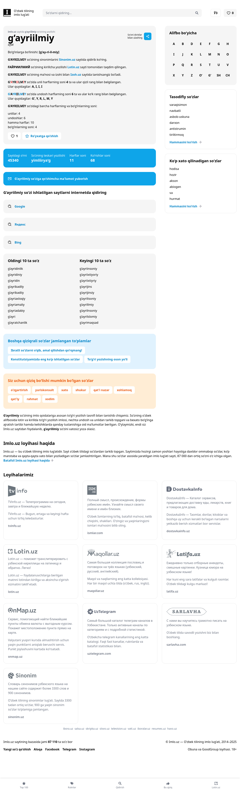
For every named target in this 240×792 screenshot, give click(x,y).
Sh (219, 75)
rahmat (32, 399)
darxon (174, 123)
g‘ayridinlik (15, 269)
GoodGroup (210, 749)
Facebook (52, 749)
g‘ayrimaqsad (89, 323)
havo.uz (172, 728)
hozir (173, 175)
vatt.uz (132, 728)
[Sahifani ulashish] (147, 36)
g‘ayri (11, 317)
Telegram (69, 749)
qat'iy (15, 399)
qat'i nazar (101, 390)
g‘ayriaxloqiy (16, 299)
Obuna (192, 749)
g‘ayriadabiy (16, 311)
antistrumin (178, 129)
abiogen (175, 187)
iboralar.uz (144, 728)
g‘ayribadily (16, 287)
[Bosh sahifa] (18, 12)
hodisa (174, 169)
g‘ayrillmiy (87, 305)
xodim (49, 399)
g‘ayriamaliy (16, 305)
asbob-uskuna (179, 117)
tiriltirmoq (177, 135)
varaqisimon (178, 105)
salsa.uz (79, 728)
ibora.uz (68, 728)
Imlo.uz (8, 429)
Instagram (87, 749)
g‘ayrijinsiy (87, 293)
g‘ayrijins (86, 287)
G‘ (209, 75)
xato (64, 390)
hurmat (175, 199)
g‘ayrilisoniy (88, 299)
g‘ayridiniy (15, 275)
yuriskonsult (44, 390)
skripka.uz (92, 728)
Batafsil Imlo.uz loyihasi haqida (28, 460)
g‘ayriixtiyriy (88, 281)
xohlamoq (124, 390)
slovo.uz (105, 728)
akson (174, 181)
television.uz (118, 728)
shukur (81, 390)
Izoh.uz (75, 74)
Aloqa (38, 749)
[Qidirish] (197, 13)
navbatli (175, 111)
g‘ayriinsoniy (88, 269)
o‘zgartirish (19, 390)
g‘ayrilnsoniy (88, 311)
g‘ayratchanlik (17, 323)
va (171, 193)
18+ (234, 749)
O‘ (200, 75)
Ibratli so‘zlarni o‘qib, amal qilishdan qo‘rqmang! (46, 350)
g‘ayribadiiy (16, 293)
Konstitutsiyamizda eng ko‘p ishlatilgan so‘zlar (45, 359)
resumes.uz (159, 728)
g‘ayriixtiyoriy (89, 275)
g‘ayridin (14, 281)
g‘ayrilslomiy (88, 317)
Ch (228, 75)
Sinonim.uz (67, 60)
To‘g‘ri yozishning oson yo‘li (107, 359)
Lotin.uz (73, 67)
